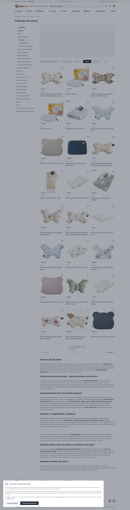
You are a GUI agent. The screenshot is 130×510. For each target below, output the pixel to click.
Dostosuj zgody (12, 503)
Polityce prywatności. (62, 497)
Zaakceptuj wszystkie (29, 503)
